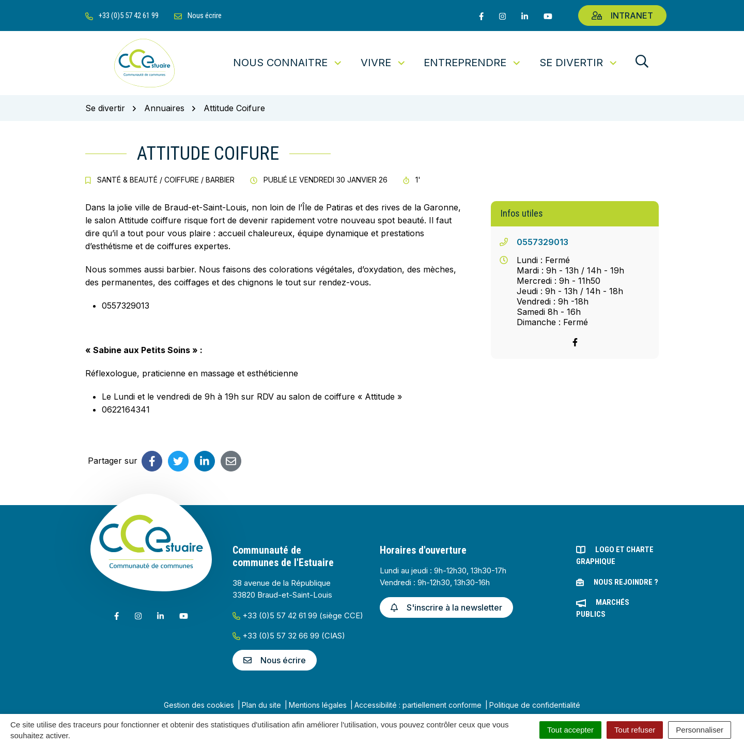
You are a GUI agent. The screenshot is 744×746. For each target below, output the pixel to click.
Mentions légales (318, 705)
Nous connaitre (288, 62)
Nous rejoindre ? (626, 582)
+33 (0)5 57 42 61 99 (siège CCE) (298, 615)
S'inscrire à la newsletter (446, 607)
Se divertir (578, 62)
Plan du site (261, 705)
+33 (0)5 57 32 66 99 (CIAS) (289, 636)
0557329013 (542, 242)
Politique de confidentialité (534, 705)
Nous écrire (274, 660)
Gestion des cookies (199, 705)
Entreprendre (473, 62)
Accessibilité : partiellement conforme (418, 705)
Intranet (622, 15)
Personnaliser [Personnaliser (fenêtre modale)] (699, 729)
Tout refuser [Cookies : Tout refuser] (634, 729)
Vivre (384, 62)
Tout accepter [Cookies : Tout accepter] (570, 729)
